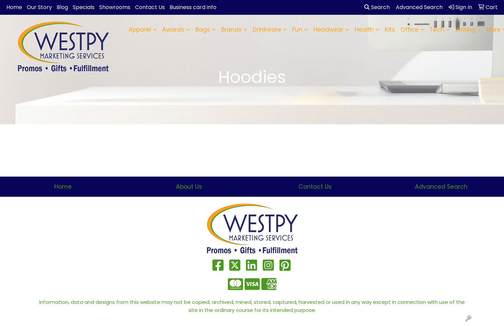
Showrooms (114, 7)
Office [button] (409, 30)
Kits (390, 30)
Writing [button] (465, 30)
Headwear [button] (328, 30)
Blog (62, 7)
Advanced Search (441, 187)
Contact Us (150, 7)
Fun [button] (297, 30)
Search (377, 7)
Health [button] (364, 30)
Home (14, 7)
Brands (231, 30)
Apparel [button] (140, 30)
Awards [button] (173, 30)
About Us (189, 187)
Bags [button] (202, 30)
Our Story (39, 7)
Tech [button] (437, 30)
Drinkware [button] (267, 30)
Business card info (193, 7)
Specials (83, 7)
